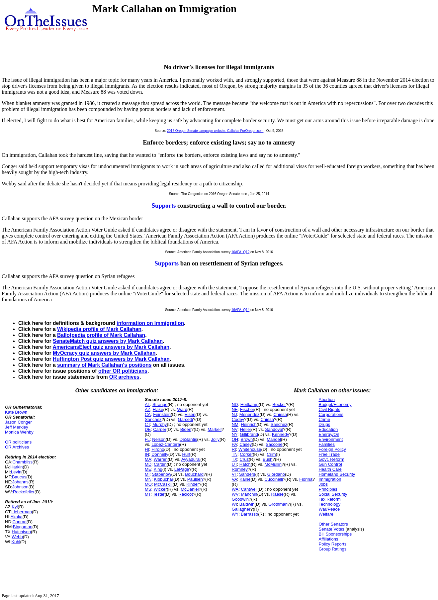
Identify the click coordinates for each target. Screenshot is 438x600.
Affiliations (328, 539)
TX (234, 459)
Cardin (160, 464)
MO (148, 484)
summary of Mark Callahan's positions (104, 365)
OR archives (124, 377)
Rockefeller (24, 491)
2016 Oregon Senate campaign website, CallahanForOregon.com (215, 131)
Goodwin (240, 499)
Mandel (274, 439)
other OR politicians (122, 371)
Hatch (245, 464)
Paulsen (195, 479)
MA (148, 459)
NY (234, 434)
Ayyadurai (191, 459)
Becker (279, 404)
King (158, 469)
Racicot (186, 494)
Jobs (322, 484)
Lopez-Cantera (165, 444)
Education (328, 429)
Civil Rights (329, 409)
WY (235, 514)
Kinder (193, 484)
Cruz (244, 459)
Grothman (278, 504)
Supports (164, 205)
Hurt (186, 454)
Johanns (20, 481)
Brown (246, 439)
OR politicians (18, 442)
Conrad (19, 521)
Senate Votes (331, 529)
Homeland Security (336, 474)
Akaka (17, 516)
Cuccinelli (273, 479)
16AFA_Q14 (240, 310)
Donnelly (159, 454)
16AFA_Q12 (240, 252)
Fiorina (305, 479)
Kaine (244, 479)
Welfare (325, 514)
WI (234, 504)
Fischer (247, 409)
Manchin (249, 494)
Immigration (329, 479)
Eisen (190, 414)
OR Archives (17, 447)
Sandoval (274, 429)
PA (234, 444)
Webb (17, 536)
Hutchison (21, 531)
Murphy (159, 424)
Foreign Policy (332, 449)
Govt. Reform (331, 459)
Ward (182, 409)
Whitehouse (249, 449)
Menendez (249, 414)
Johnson (20, 486)
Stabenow (161, 474)
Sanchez (153, 419)
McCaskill (163, 484)
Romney (240, 469)
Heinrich (249, 424)
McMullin (273, 464)
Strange (160, 404)
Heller (245, 429)
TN (234, 454)
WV (235, 494)
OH (235, 439)
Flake (158, 409)
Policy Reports (332, 544)
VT (234, 474)
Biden (185, 429)
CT (147, 424)
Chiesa (280, 414)
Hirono (157, 449)
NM (235, 424)
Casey (245, 444)
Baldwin (247, 504)
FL (147, 439)
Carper (159, 429)
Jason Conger (18, 422)
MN (148, 479)
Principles (327, 489)
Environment (330, 439)
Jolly (215, 439)
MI (147, 474)
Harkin (16, 466)
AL (147, 404)
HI (147, 449)
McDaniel (190, 489)
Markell (214, 429)
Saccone (274, 444)
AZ (147, 409)
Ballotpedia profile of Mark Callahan (101, 335)
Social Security (332, 494)
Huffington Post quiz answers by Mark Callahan (111, 359)
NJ (234, 414)
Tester (158, 494)
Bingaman (23, 526)
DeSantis (188, 439)
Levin (16, 471)
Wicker (160, 489)
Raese (277, 494)
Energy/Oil (328, 434)
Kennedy (280, 434)
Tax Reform (329, 499)
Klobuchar (163, 479)
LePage (181, 469)
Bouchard (194, 474)
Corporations (330, 414)
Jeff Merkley (16, 427)
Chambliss (22, 461)
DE (148, 429)
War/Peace (329, 509)
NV (235, 429)
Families (326, 444)
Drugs (324, 424)
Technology (329, 504)
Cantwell (249, 489)
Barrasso (249, 514)
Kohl (16, 541)
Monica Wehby (19, 432)
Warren (161, 459)
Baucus (19, 476)
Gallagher (241, 509)
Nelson (158, 439)
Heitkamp (249, 404)
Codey (238, 419)
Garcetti (185, 419)
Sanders (247, 474)
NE (235, 409)
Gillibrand (249, 434)
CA (148, 414)
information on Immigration (150, 323)
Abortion (326, 399)
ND (235, 404)
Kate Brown (16, 412)
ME (148, 469)
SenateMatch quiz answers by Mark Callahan (108, 341)
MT (147, 494)
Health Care (329, 469)
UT (234, 464)
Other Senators (333, 524)
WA (235, 489)
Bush (268, 459)
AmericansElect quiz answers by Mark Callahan (110, 347)
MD (148, 464)
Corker (246, 454)
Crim (271, 454)
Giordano (276, 474)
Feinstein (162, 414)
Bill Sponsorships (335, 534)
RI (234, 449)
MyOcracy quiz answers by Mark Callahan (104, 353)
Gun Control (330, 464)
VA (234, 479)
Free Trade (329, 454)
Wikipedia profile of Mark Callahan (99, 329)
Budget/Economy (334, 404)
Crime (324, 419)
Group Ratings (332, 549)
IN (147, 454)
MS (148, 489)
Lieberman (22, 511)
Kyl (15, 506)
